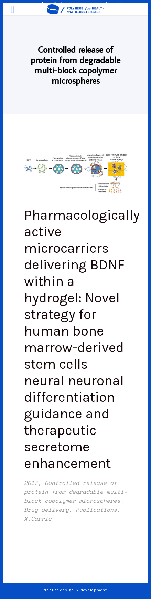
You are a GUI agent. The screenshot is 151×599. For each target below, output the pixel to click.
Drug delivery (46, 510)
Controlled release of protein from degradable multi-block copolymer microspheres (75, 492)
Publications (96, 510)
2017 (31, 483)
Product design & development (76, 590)
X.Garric (38, 519)
